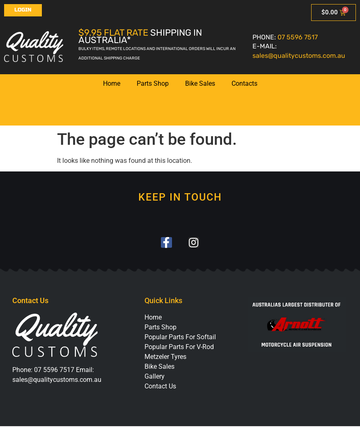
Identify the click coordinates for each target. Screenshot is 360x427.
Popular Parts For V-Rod (179, 348)
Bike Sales (200, 83)
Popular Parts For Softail (180, 338)
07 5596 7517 (297, 37)
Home (111, 83)
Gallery (154, 377)
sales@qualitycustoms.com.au (298, 55)
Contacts (244, 83)
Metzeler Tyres (165, 357)
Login (23, 10)
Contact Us (160, 387)
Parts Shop (153, 83)
